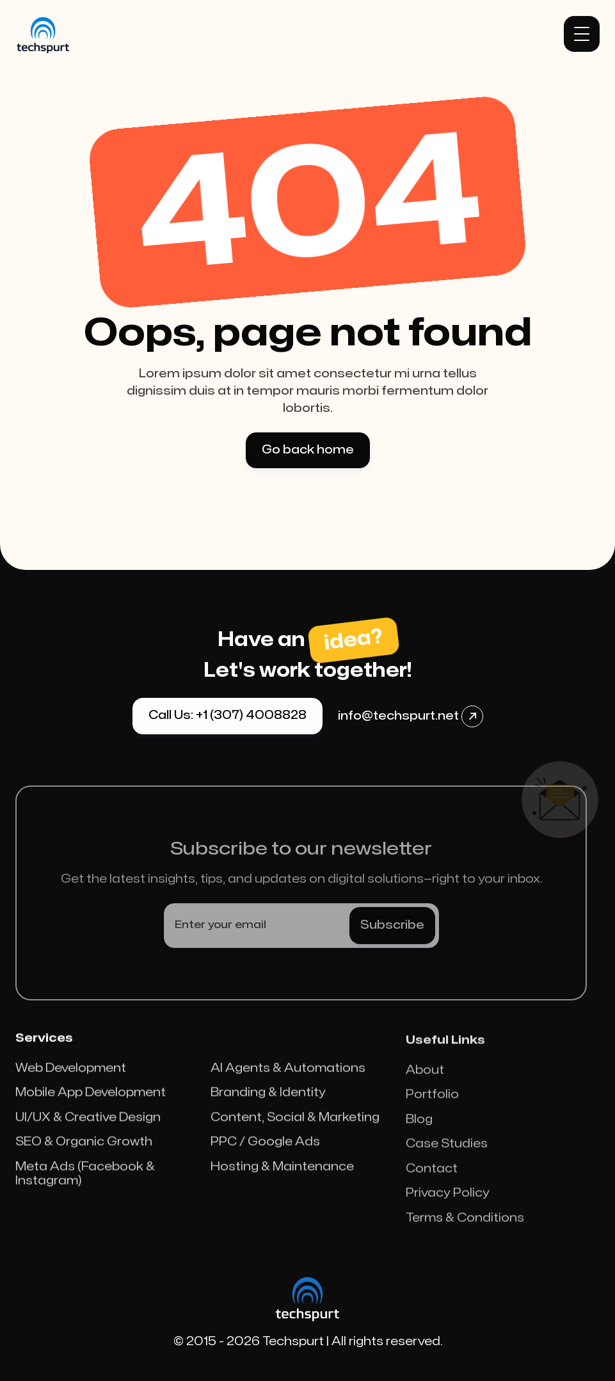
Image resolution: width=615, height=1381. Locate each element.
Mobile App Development (90, 1099)
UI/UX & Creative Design (88, 1123)
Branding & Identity (268, 1099)
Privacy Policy (448, 1205)
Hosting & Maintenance (282, 1172)
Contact (432, 1181)
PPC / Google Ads (265, 1148)
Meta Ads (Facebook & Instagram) (85, 1180)
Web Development (70, 1074)
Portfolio (432, 1106)
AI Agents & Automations (288, 1074)
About (425, 1082)
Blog (419, 1131)
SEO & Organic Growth (83, 1148)
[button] (582, 34)
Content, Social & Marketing (295, 1123)
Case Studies (447, 1156)
